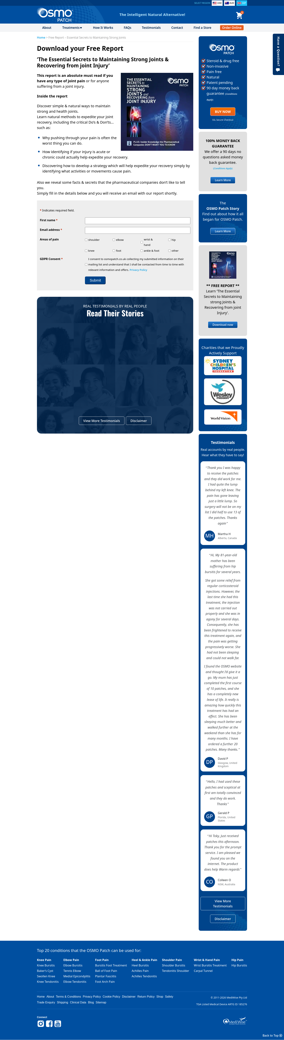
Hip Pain (237, 960)
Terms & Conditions (68, 996)
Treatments (71, 28)
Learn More (223, 180)
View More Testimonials (101, 421)
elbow (120, 240)
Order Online (231, 28)
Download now (222, 325)
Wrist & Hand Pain (207, 960)
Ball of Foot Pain (106, 971)
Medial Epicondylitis (76, 976)
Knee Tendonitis (48, 982)
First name (49, 220)
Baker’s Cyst (45, 971)
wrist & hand (148, 242)
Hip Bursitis (239, 965)
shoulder (94, 240)
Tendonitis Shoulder (175, 971)
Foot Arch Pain (105, 982)
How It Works (103, 28)
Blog (91, 1002)
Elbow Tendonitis (74, 982)
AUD (231, 3)
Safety (169, 996)
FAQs (127, 28)
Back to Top (272, 1035)
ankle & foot (151, 250)
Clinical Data (78, 1002)
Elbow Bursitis (72, 965)
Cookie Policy (111, 996)
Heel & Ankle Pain (144, 960)
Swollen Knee (46, 976)
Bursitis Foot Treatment (111, 965)
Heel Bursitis (140, 965)
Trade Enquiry (46, 1002)
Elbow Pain (71, 960)
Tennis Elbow (72, 971)
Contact (177, 28)
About (46, 28)
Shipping (62, 1002)
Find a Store (202, 28)
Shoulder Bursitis (173, 965)
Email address (51, 230)
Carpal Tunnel (203, 971)
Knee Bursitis (46, 965)
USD (219, 3)
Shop (159, 996)
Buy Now (223, 111)
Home (41, 37)
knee (91, 250)
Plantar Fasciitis (105, 976)
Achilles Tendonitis (144, 976)
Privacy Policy (138, 270)
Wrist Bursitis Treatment (210, 965)
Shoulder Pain (172, 960)
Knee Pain (44, 960)
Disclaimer (138, 421)
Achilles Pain (140, 971)
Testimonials (151, 28)
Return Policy (145, 996)
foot (118, 250)
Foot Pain (102, 960)
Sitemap (101, 1002)
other (175, 250)
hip (174, 240)
